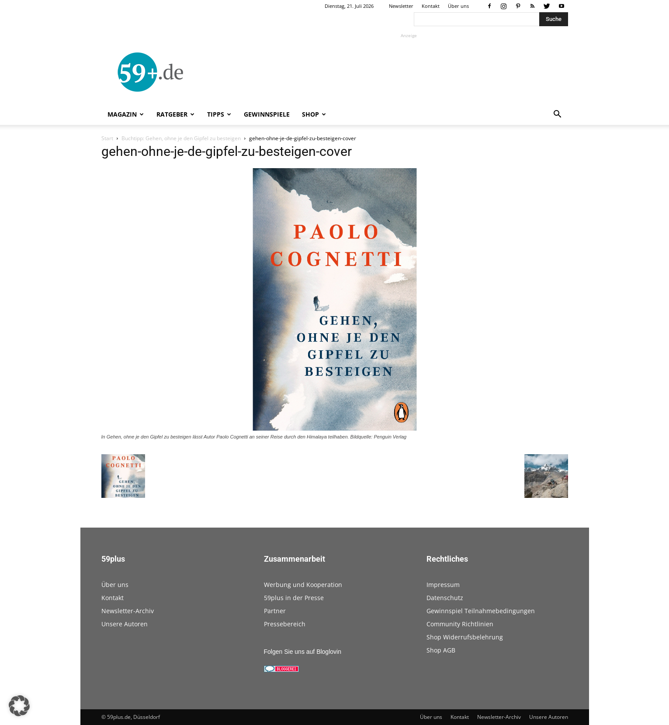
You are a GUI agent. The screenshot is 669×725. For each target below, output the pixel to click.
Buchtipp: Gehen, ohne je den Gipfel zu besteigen (181, 138)
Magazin (125, 114)
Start (107, 138)
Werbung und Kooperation (303, 584)
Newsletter (401, 6)
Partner (275, 611)
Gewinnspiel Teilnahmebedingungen (480, 611)
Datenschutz (444, 598)
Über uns (458, 6)
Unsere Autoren (124, 624)
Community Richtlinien (459, 624)
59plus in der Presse (294, 598)
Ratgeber (175, 114)
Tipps (219, 114)
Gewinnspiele (267, 114)
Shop (314, 114)
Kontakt (431, 6)
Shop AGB (440, 650)
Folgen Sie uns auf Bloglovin (302, 651)
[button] (557, 115)
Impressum (443, 584)
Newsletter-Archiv (127, 611)
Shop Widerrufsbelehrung (464, 637)
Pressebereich (284, 624)
